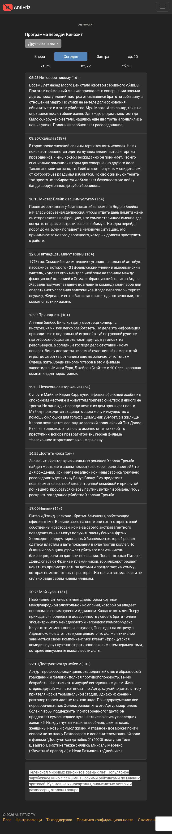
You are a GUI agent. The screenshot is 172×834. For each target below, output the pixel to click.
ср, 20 (133, 56)
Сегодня (71, 56)
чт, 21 (45, 66)
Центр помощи (29, 819)
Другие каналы (42, 43)
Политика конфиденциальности (105, 819)
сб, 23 (126, 66)
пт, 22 (86, 66)
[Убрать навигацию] (162, 7)
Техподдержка (59, 819)
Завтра (103, 56)
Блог (7, 819)
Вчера (39, 56)
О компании (148, 819)
